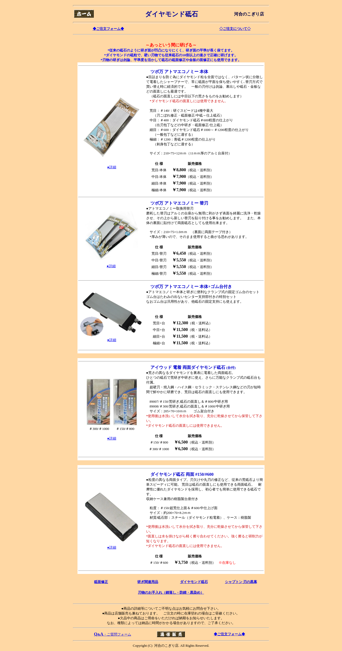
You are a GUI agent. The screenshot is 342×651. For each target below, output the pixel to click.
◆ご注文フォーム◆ (108, 29)
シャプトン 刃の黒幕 (241, 582)
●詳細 (111, 438)
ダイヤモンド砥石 (194, 582)
